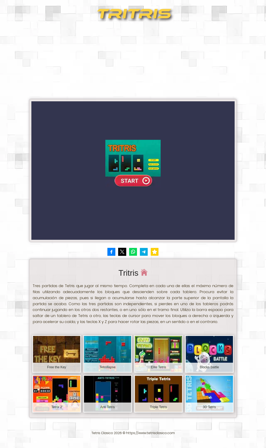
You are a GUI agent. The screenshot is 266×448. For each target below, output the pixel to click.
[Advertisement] (133, 61)
